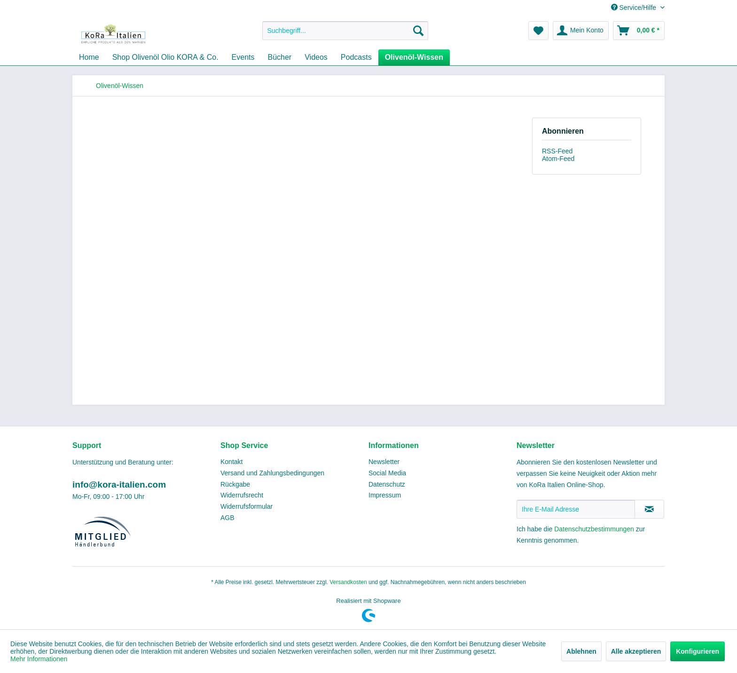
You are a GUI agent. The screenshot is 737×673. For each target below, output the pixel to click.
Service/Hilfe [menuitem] (634, 7)
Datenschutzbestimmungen (594, 529)
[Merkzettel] (538, 30)
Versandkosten (348, 582)
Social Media (387, 473)
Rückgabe (235, 484)
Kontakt (231, 461)
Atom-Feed (558, 158)
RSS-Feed (557, 151)
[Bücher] (279, 57)
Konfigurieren (697, 651)
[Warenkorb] (639, 30)
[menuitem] (345, 30)
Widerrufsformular (246, 506)
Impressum (384, 495)
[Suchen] (418, 30)
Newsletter (384, 461)
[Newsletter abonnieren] (649, 509)
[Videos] (316, 57)
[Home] (89, 57)
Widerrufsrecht (241, 495)
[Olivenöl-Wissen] (414, 57)
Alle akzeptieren (636, 651)
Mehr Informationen (38, 659)
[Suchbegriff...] (345, 30)
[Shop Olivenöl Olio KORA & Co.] (165, 57)
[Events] (243, 57)
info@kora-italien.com (119, 484)
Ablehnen (581, 651)
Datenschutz (386, 484)
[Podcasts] (356, 57)
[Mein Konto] (581, 30)
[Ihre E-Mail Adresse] (576, 509)
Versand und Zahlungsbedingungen (272, 473)
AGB (227, 517)
